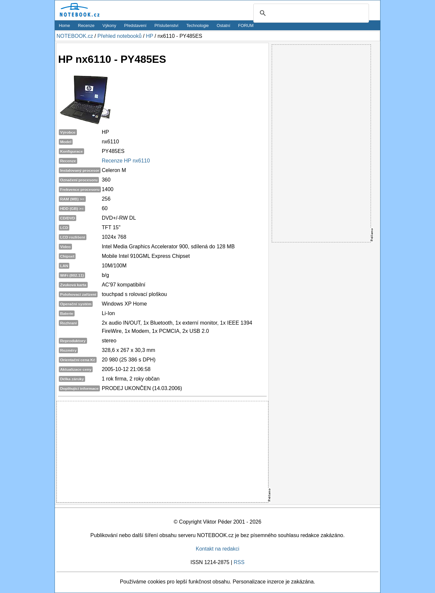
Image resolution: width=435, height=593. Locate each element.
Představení (135, 25)
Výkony (109, 25)
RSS (239, 562)
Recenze (86, 25)
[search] (310, 13)
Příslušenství (166, 25)
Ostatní (223, 25)
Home (64, 25)
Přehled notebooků (119, 36)
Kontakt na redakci (218, 549)
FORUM (246, 25)
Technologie (197, 25)
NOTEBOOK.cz (75, 36)
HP (149, 36)
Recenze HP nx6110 (126, 160)
